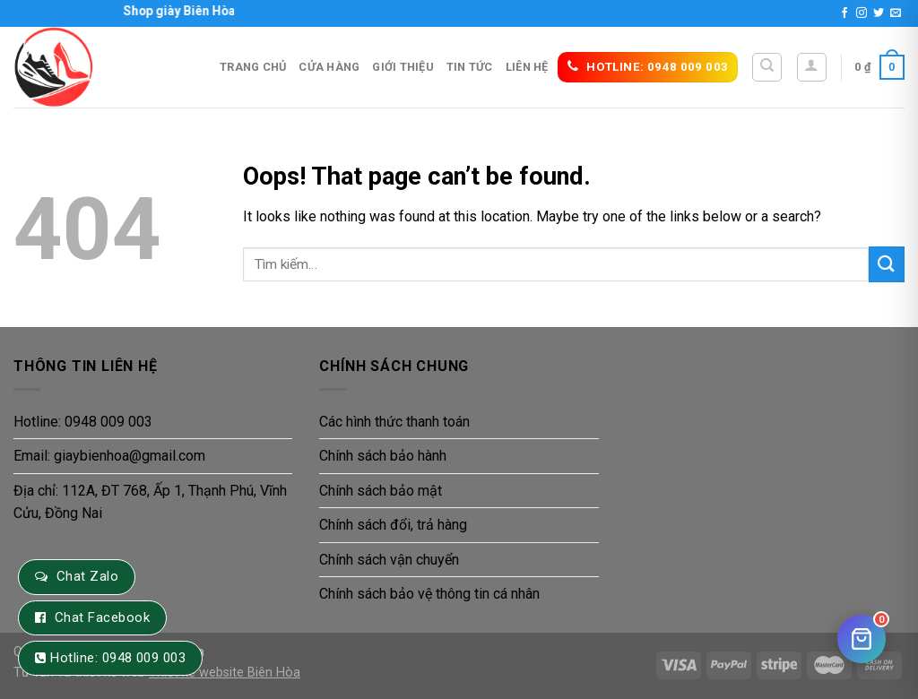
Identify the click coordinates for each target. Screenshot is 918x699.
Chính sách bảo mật (380, 490)
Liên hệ (527, 66)
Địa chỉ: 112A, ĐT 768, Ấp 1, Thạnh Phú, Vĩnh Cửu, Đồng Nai (150, 502)
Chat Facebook (102, 617)
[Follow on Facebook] (844, 13)
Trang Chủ (253, 66)
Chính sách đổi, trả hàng (393, 524)
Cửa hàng (329, 66)
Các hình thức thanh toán (394, 421)
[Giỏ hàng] (861, 639)
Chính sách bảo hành (382, 455)
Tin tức (469, 66)
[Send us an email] (895, 13)
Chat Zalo (87, 576)
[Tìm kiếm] (767, 67)
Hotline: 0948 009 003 (82, 421)
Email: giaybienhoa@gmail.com (109, 455)
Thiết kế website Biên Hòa (224, 672)
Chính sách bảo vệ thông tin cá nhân (429, 593)
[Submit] (887, 263)
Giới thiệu (403, 66)
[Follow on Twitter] (878, 13)
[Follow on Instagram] (861, 13)
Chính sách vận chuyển (389, 559)
